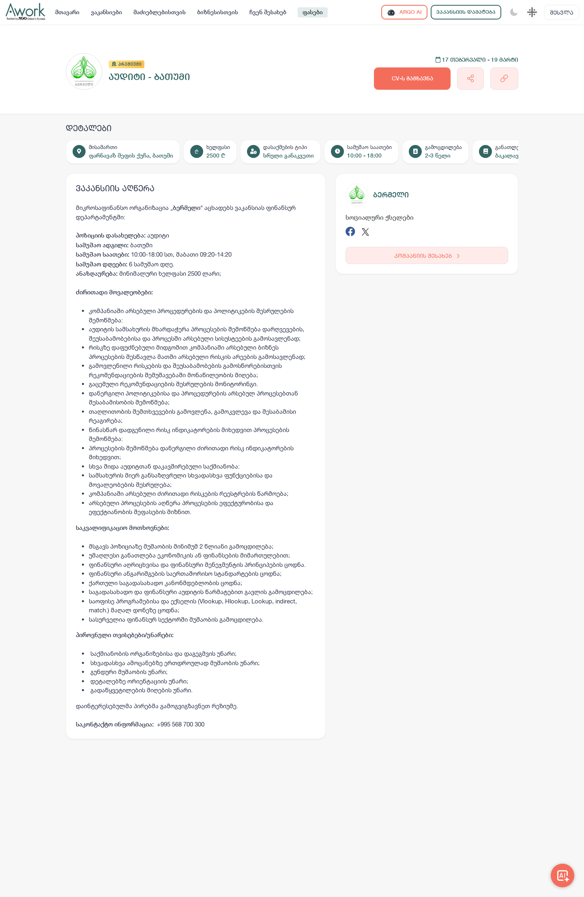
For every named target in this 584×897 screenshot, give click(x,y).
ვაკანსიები (106, 12)
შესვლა (561, 12)
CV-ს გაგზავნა (412, 78)
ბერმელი (391, 194)
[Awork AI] (562, 875)
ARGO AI (404, 12)
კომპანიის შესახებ (426, 255)
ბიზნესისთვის (217, 12)
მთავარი (67, 12)
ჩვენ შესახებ (267, 12)
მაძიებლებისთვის (159, 12)
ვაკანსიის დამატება (466, 12)
